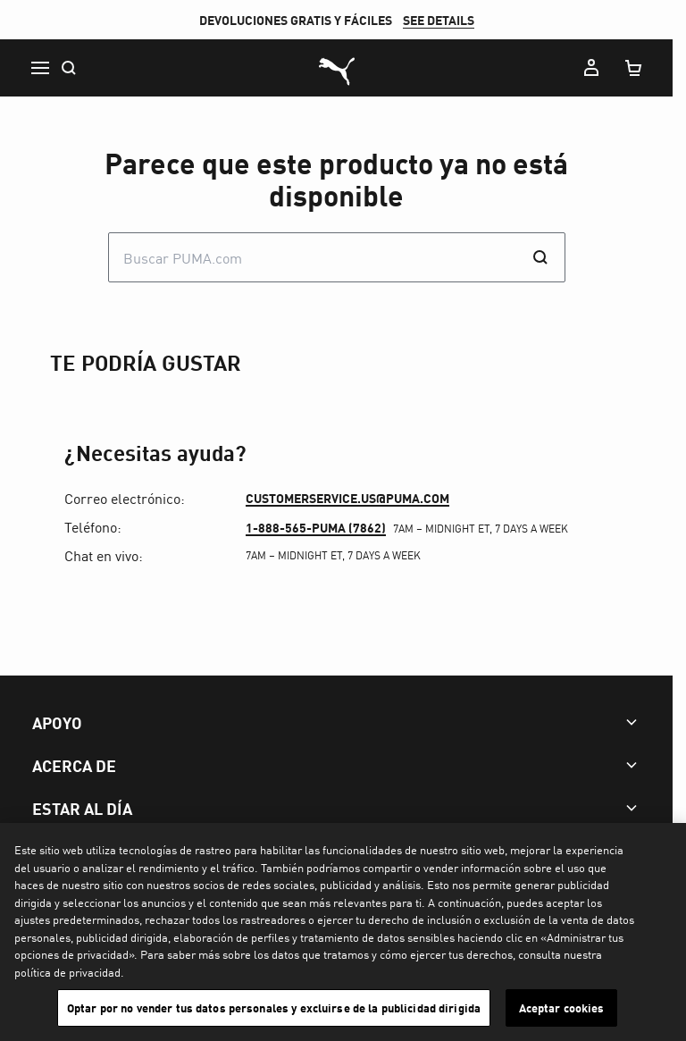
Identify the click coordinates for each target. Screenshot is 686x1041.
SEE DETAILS (445, 20)
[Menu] (39, 68)
